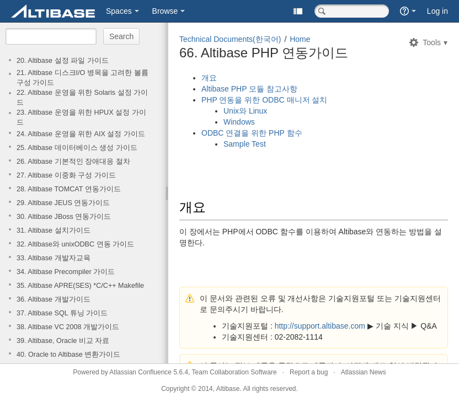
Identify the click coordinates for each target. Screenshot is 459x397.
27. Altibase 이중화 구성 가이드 (66, 175)
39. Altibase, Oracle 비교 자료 (63, 341)
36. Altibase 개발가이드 (53, 299)
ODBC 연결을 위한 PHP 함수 (251, 132)
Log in (437, 11)
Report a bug (309, 372)
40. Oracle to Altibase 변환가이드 (68, 354)
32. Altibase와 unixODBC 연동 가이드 (75, 244)
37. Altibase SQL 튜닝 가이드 (62, 313)
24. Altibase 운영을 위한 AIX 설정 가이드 (81, 134)
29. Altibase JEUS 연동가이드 (63, 203)
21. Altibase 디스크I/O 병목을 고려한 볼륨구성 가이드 (82, 78)
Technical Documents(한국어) (230, 39)
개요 (209, 77)
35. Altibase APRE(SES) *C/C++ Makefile (80, 285)
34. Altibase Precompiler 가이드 (66, 272)
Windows (239, 121)
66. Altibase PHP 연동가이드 (263, 52)
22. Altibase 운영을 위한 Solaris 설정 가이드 (82, 97)
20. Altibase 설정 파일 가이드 (63, 61)
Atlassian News (363, 372)
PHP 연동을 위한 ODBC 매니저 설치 (264, 99)
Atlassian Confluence (140, 372)
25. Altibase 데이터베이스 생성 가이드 (77, 148)
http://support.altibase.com (320, 325)
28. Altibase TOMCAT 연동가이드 (69, 189)
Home (300, 39)
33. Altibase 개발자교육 (53, 258)
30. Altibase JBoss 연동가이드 (64, 217)
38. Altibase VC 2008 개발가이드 (68, 327)
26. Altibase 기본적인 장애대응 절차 (73, 161)
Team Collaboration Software (234, 372)
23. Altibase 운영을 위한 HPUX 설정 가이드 (81, 117)
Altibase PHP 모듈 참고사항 (249, 88)
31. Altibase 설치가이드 (53, 230)
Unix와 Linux (245, 110)
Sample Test (244, 144)
